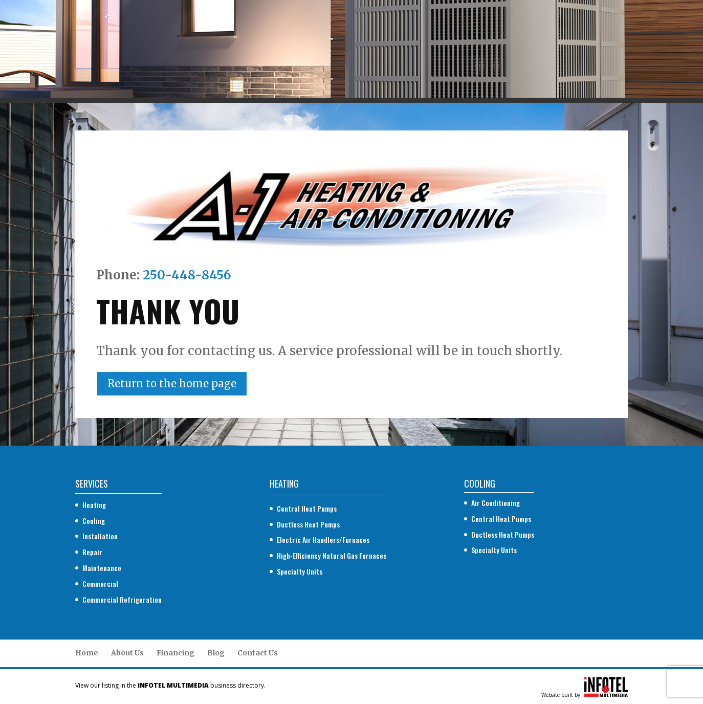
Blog (216, 652)
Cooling (93, 520)
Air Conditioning (495, 502)
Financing (175, 652)
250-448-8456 (187, 275)
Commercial (100, 583)
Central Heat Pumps (307, 508)
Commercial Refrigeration (122, 599)
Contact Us (257, 652)
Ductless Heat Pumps (308, 524)
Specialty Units (299, 571)
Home (86, 652)
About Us (127, 652)
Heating (94, 504)
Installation (100, 536)
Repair (92, 551)
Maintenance (101, 567)
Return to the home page (171, 383)
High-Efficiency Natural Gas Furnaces (331, 555)
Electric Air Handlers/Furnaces (323, 539)
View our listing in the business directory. (170, 685)
